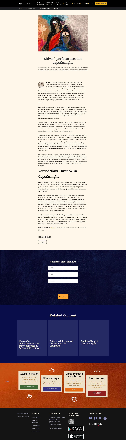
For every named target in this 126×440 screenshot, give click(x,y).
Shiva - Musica (36, 428)
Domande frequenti (23, 413)
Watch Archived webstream (97, 393)
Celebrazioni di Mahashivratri (49, 3)
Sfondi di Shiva (36, 417)
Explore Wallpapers (52, 388)
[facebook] (6, 385)
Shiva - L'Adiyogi (67, 3)
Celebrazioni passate (23, 416)
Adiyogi (42, 242)
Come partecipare (59, 3)
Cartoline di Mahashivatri (35, 421)
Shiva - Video (35, 432)
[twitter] (6, 390)
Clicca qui (53, 228)
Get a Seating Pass (29, 386)
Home (20, 8)
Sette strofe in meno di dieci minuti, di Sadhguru (61, 343)
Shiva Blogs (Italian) (30, 8)
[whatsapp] (6, 394)
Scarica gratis (77, 3)
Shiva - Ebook (36, 425)
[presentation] (63, 289)
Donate (74, 389)
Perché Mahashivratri (40, 3)
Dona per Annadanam (101, 3)
